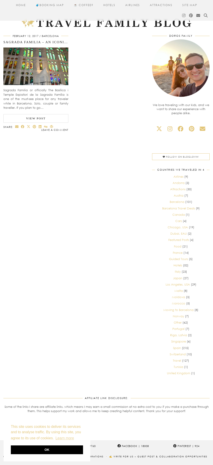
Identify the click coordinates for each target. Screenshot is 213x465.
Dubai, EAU (178, 233)
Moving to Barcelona (178, 310)
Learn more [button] (65, 438)
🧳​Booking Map (50, 5)
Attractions (161, 5)
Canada (178, 214)
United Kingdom (178, 373)
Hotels (109, 5)
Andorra (179, 183)
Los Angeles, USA (178, 284)
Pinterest (186, 446)
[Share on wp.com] (52, 126)
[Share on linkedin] (40, 126)
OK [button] (46, 449)
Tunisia (178, 367)
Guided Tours (178, 259)
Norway (178, 316)
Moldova (178, 297)
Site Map (189, 5)
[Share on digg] (46, 126)
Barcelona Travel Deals (178, 208)
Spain (177, 348)
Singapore (178, 341)
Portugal (178, 329)
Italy (178, 271)
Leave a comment (54, 129)
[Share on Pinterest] (34, 126)
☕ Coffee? (83, 5)
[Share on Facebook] (23, 126)
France (178, 252)
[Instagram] (184, 15)
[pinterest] (191, 128)
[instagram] (169, 128)
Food (177, 246)
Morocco (178, 303)
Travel (177, 360)
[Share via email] (17, 126)
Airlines (132, 5)
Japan (177, 278)
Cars (178, 221)
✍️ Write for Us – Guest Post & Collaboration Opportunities (158, 456)
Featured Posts (178, 240)
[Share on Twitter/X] (29, 126)
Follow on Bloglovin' (181, 156)
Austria (178, 195)
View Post (36, 118)
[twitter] (159, 128)
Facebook (133, 446)
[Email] (198, 15)
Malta (178, 291)
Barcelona (50, 35)
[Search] (206, 15)
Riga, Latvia (178, 335)
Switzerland (178, 354)
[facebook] (180, 128)
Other (178, 322)
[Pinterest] (191, 15)
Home (21, 5)
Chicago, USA (178, 227)
